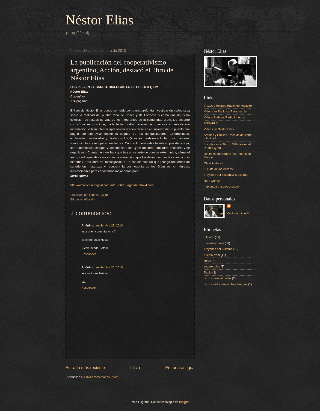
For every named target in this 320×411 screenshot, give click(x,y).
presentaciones (214, 243)
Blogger (184, 402)
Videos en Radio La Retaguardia (225, 111)
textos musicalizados (217, 278)
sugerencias (212, 266)
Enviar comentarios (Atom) (101, 377)
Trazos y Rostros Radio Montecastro (228, 105)
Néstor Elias (99, 19)
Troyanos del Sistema (218, 249)
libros (207, 260)
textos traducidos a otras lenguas (225, 284)
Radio (208, 272)
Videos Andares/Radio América (224, 117)
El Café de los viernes (218, 169)
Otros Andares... (214, 163)
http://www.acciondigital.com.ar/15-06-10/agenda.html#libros (112, 185)
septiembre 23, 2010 (109, 225)
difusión (89, 199)
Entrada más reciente (85, 367)
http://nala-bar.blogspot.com (222, 186)
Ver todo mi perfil (238, 213)
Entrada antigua (180, 367)
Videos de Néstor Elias (219, 129)
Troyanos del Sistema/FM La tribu (226, 174)
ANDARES (211, 123)
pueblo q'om (212, 255)
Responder (88, 254)
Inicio (135, 367)
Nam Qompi (212, 180)
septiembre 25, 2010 (109, 267)
